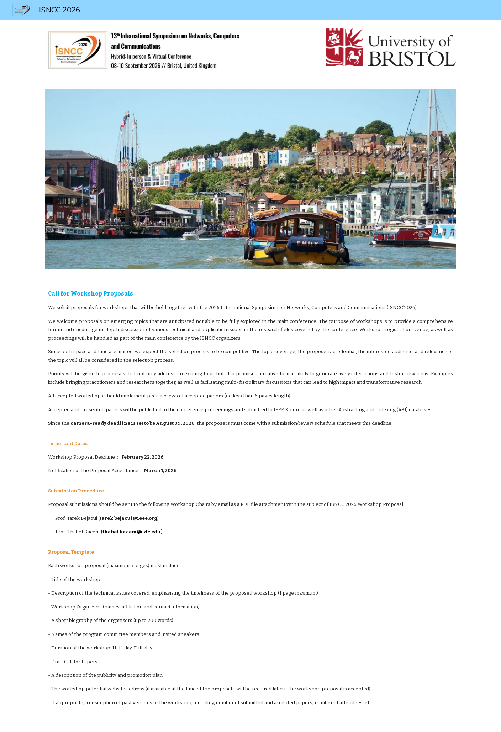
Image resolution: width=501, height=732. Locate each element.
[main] (250, 504)
